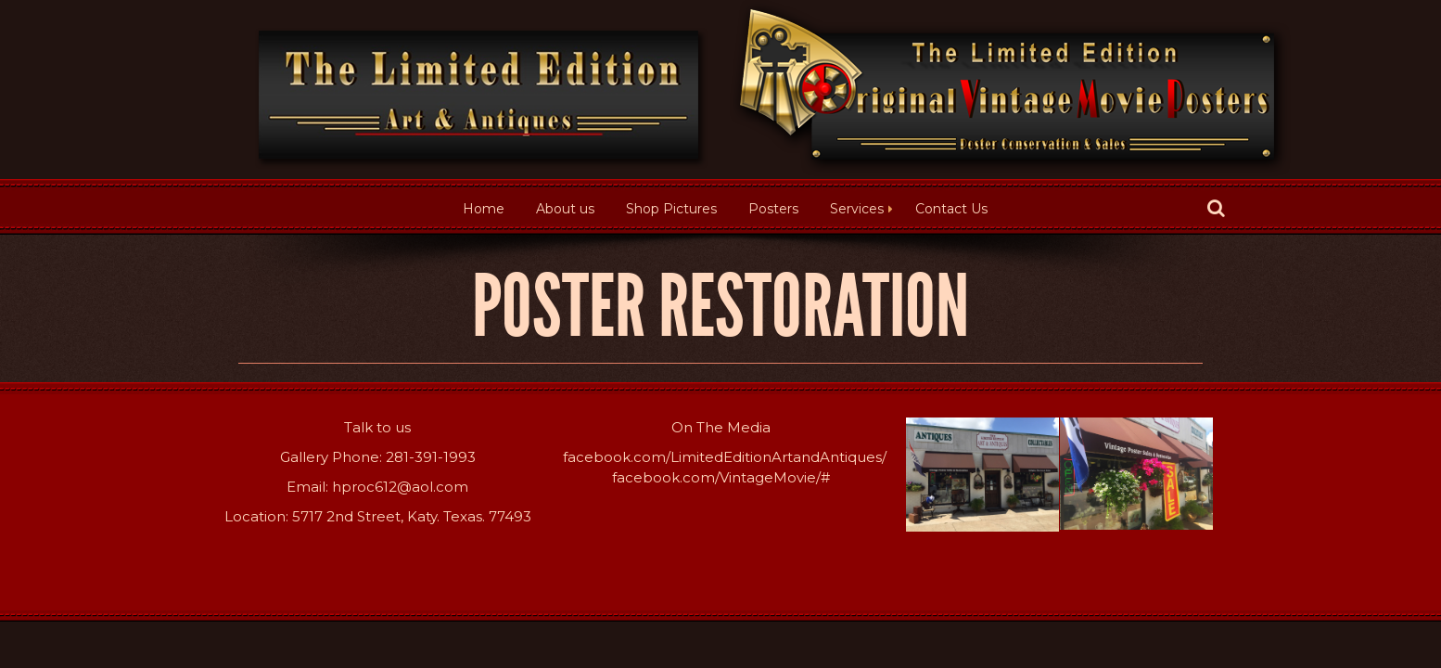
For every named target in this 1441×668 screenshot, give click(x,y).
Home (483, 208)
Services (857, 208)
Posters (773, 208)
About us (565, 208)
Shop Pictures (671, 208)
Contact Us (951, 208)
